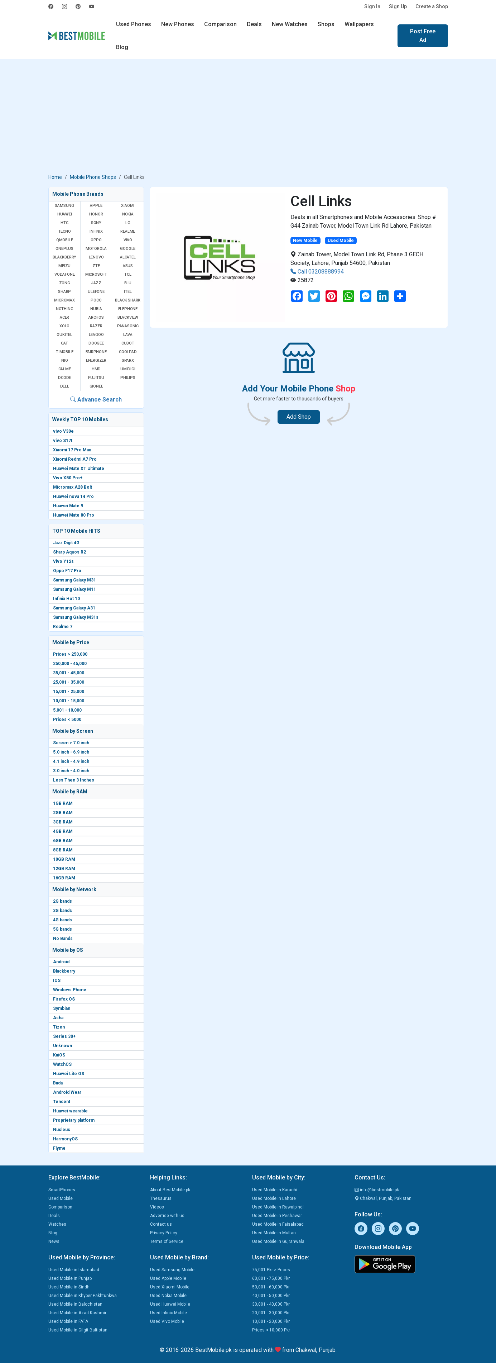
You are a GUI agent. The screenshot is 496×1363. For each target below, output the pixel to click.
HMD (96, 369)
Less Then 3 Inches (73, 780)
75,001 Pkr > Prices (271, 1269)
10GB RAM (64, 859)
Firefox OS (64, 999)
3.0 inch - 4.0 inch (71, 770)
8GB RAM (63, 850)
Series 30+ (64, 1036)
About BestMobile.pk (170, 1189)
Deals (254, 24)
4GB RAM (63, 831)
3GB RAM (63, 822)
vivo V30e (63, 431)
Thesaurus (161, 1198)
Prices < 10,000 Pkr (271, 1330)
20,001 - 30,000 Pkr (271, 1312)
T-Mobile (64, 352)
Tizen (59, 1027)
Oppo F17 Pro (67, 570)
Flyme (59, 1148)
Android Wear (67, 1092)
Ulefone (96, 291)
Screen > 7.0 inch (71, 742)
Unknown (62, 1045)
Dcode (64, 377)
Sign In (372, 6)
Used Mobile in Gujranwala (278, 1241)
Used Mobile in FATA (68, 1321)
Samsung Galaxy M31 (74, 580)
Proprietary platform (74, 1120)
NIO (64, 360)
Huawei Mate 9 (68, 505)
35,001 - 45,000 (68, 672)
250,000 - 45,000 (70, 663)
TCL (127, 274)
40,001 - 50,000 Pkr (271, 1295)
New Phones (177, 24)
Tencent (61, 1101)
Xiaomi (127, 205)
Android (61, 961)
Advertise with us (167, 1215)
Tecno (64, 231)
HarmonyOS (65, 1138)
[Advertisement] (248, 117)
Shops (326, 24)
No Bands (63, 938)
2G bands (62, 901)
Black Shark (127, 300)
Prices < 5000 (67, 719)
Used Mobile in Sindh (69, 1287)
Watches (57, 1224)
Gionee (96, 386)
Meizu (64, 265)
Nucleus (61, 1129)
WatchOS (62, 1064)
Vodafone (64, 274)
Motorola (96, 248)
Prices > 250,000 (70, 654)
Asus (128, 265)
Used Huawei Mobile (170, 1304)
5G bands (62, 929)
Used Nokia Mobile (168, 1295)
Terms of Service (166, 1241)
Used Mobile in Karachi (274, 1189)
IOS (57, 980)
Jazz (96, 283)
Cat (64, 343)
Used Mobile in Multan (274, 1232)
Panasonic (128, 326)
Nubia (96, 309)
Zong (64, 283)
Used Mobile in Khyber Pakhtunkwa (82, 1295)
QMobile (64, 240)
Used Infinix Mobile (168, 1312)
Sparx (128, 360)
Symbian (61, 1008)
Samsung (64, 205)
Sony (96, 222)
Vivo (128, 240)
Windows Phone (69, 989)
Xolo (64, 326)
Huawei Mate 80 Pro (73, 515)
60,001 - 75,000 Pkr (271, 1278)
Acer (64, 317)
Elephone (128, 309)
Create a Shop (431, 6)
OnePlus (64, 248)
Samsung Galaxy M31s (75, 617)
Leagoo (96, 334)
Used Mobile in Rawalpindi (278, 1207)
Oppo (96, 240)
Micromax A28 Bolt (72, 487)
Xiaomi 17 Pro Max (72, 449)
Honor (96, 214)
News (53, 1241)
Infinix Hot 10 (66, 598)
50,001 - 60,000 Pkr (271, 1287)
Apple (96, 205)
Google (127, 248)
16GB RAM (64, 877)
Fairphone (96, 352)
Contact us (161, 1224)
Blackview (127, 317)
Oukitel (64, 334)
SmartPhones (61, 1189)
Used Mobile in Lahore (274, 1198)
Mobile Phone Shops (93, 177)
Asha (58, 1017)
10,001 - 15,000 (68, 700)
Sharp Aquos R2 (69, 552)
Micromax (64, 300)
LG (127, 222)
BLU (127, 283)
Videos (157, 1207)
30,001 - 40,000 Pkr (271, 1304)
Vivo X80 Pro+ (67, 477)
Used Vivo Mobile (167, 1321)
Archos (96, 317)
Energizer (96, 360)
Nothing (64, 309)
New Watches (290, 24)
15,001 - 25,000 (68, 691)
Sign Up (398, 6)
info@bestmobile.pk (377, 1189)
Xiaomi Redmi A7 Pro (75, 459)
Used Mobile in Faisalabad (278, 1224)
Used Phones (133, 24)
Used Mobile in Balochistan (75, 1304)
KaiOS (59, 1055)
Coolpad (128, 352)
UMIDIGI (127, 369)
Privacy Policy (163, 1232)
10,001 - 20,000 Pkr (271, 1321)
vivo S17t (62, 440)
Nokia (128, 214)
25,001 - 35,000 (68, 682)
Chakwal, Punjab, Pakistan (383, 1198)
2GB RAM (63, 812)
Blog (122, 47)
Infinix (96, 231)
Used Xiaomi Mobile (169, 1287)
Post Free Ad (422, 35)
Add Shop (298, 416)
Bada (58, 1083)
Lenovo (96, 257)
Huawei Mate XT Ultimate (78, 468)
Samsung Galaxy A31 (74, 608)
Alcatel (128, 257)
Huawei (64, 214)
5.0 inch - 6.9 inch (71, 752)
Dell (64, 386)
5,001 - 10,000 (67, 710)
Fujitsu (96, 377)
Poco (96, 300)
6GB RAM (63, 840)
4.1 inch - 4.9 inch (71, 761)
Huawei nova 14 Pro (73, 496)
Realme (127, 231)
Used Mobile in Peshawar (277, 1215)
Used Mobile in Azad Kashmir (77, 1312)
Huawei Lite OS (68, 1073)
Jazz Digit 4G (66, 542)
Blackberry (64, 971)
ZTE (96, 265)
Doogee (96, 343)
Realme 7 (62, 626)
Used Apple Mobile (168, 1278)
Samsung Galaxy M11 (74, 589)
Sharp (64, 291)
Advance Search (96, 399)
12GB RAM (64, 868)
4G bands (62, 919)
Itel (127, 291)
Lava (128, 334)
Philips (127, 377)
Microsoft (96, 274)
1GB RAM (63, 803)
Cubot (127, 343)
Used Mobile (60, 1198)
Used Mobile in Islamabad (73, 1269)
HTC (64, 222)
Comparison (220, 24)
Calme (64, 369)
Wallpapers (359, 24)
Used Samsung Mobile (172, 1269)
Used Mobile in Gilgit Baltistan (77, 1330)
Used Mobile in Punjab (70, 1278)
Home (55, 177)
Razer (96, 326)
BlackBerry (64, 257)
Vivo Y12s (63, 561)
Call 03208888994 (317, 271)
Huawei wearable (70, 1110)
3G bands (62, 910)
